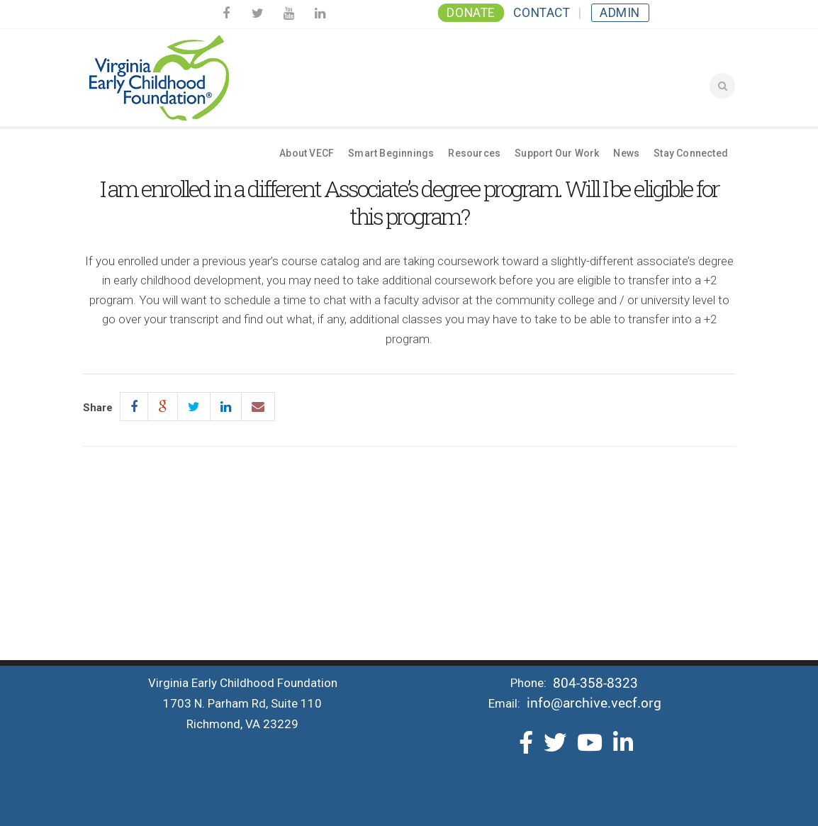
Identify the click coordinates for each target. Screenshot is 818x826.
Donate (471, 13)
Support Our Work (557, 153)
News (626, 153)
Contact (541, 13)
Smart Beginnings (391, 153)
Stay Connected (691, 153)
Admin (620, 13)
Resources (474, 153)
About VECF (306, 153)
